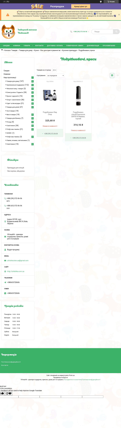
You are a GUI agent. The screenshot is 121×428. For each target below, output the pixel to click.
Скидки (6, 45)
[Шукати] (116, 31)
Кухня (36, 50)
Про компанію (109, 45)
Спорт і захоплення (14, 100)
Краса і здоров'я (13, 96)
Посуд (9, 122)
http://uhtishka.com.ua (15, 271)
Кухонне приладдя (69, 50)
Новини (16, 45)
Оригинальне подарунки (15, 85)
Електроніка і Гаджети (15, 92)
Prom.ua (72, 375)
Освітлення (11, 125)
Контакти (39, 45)
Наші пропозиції (10, 77)
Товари (27, 45)
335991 (9, 133)
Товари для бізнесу (14, 118)
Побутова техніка (13, 129)
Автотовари (11, 114)
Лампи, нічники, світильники (17, 140)
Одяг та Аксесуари (13, 103)
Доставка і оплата (55, 45)
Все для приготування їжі (50, 50)
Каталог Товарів (11, 50)
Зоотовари (11, 111)
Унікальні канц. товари (15, 88)
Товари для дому (25, 50)
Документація (93, 45)
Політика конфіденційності (11, 362)
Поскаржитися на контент (72, 379)
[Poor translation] (8, 394)
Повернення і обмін (74, 45)
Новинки (7, 74)
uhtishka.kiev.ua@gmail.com (17, 260)
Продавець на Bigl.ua (60, 377)
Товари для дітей (13, 107)
